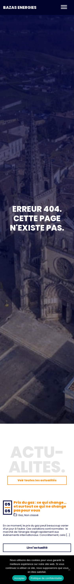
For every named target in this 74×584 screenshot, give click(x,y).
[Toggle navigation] (63, 7)
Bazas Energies (20, 7)
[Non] (69, 570)
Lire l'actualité (37, 548)
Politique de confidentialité (46, 578)
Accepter (19, 578)
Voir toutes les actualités (37, 480)
